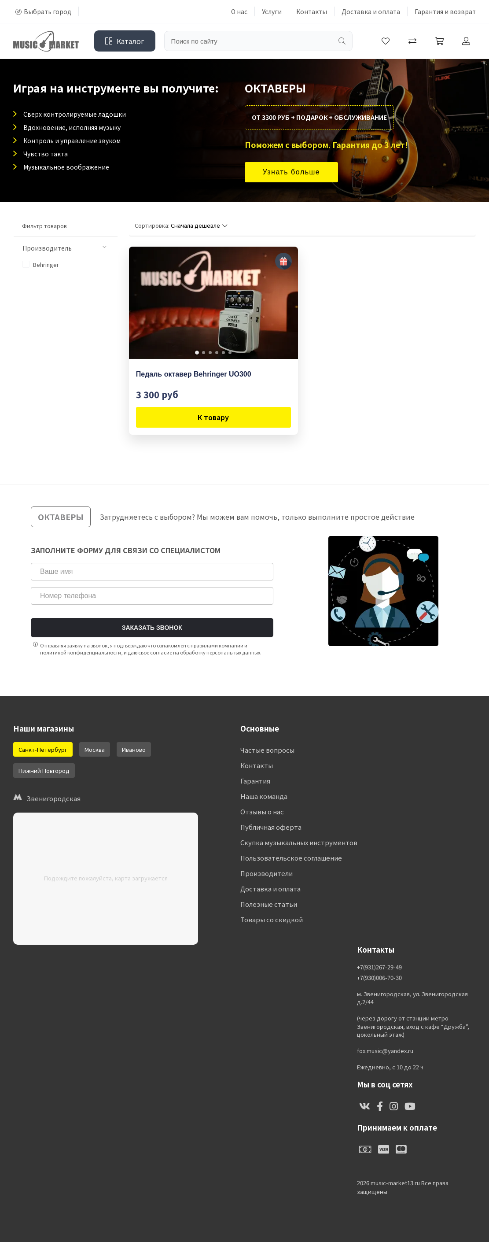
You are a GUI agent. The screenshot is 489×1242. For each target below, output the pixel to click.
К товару (213, 417)
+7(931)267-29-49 (379, 967)
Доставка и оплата (371, 11)
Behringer (40, 264)
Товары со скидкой (271, 919)
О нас (239, 11)
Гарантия (255, 780)
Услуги (272, 11)
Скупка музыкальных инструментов (298, 842)
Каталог (124, 41)
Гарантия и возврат (445, 11)
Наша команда (263, 796)
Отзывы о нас (262, 811)
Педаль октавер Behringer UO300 (193, 374)
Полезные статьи (268, 904)
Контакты (311, 11)
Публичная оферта (270, 827)
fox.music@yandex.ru (385, 1051)
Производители (266, 873)
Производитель (64, 248)
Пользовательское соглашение (291, 857)
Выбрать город (43, 11)
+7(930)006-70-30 (379, 978)
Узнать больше (291, 172)
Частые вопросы (267, 749)
